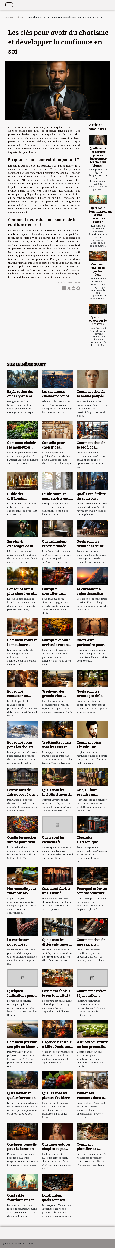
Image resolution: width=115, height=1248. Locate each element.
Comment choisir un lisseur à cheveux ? (56, 893)
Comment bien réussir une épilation (89, 747)
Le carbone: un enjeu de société (90, 591)
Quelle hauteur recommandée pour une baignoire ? (54, 548)
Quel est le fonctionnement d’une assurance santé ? (100, 215)
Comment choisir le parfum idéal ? (98, 269)
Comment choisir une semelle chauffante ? (91, 944)
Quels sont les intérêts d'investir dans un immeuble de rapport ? (57, 796)
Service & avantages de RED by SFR (22, 546)
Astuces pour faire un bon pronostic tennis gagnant (92, 1046)
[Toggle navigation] (9, 4)
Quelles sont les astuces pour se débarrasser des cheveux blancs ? (98, 156)
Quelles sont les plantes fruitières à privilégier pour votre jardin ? (57, 1100)
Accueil (9, 16)
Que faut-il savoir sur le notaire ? (98, 320)
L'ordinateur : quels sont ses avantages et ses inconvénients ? (55, 1202)
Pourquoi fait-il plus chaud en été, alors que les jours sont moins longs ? (22, 595)
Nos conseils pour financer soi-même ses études (21, 893)
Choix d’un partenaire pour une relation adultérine (90, 647)
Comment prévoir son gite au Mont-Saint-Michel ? (22, 1046)
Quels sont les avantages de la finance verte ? (90, 696)
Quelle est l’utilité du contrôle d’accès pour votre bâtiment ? (92, 500)
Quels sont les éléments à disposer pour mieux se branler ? (57, 844)
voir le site (48, 179)
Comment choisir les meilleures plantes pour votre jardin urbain (22, 449)
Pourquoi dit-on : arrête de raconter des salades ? (57, 645)
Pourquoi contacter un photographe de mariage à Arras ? (22, 698)
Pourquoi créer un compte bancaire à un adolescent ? (92, 893)
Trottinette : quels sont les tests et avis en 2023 (56, 747)
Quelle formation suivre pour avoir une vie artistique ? (22, 844)
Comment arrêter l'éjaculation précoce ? (91, 995)
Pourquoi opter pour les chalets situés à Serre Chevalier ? (20, 749)
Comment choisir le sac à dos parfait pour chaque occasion (91, 449)
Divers (21, 16)
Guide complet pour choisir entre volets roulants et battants (57, 500)
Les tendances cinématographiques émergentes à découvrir (59, 398)
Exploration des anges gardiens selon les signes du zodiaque (22, 398)
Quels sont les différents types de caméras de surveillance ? (57, 946)
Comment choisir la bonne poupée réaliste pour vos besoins (91, 398)
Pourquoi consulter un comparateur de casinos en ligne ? (56, 595)
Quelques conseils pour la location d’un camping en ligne (22, 1151)
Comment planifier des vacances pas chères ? (88, 1151)
